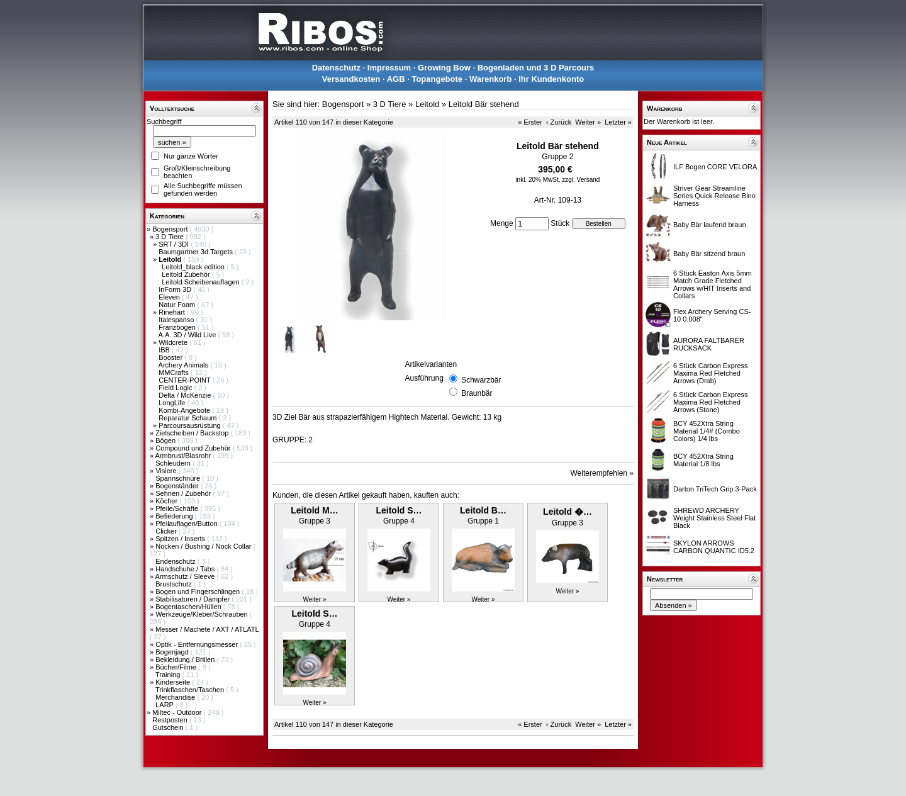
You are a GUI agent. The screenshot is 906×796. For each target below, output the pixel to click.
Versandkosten (351, 79)
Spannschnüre (178, 478)
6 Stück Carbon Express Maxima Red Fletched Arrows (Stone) (710, 402)
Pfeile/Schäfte (177, 508)
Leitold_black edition (194, 267)
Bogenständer (178, 486)
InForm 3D (176, 289)
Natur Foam (178, 304)
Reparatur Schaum (188, 418)
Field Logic (176, 387)
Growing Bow (444, 67)
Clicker (167, 531)
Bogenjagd (173, 652)
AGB (396, 79)
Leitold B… (483, 510)
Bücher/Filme (176, 667)
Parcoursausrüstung (191, 425)
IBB (165, 350)
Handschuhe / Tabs (185, 569)
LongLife (173, 402)
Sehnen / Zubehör (184, 493)
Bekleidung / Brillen (185, 659)
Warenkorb (490, 79)
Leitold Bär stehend (484, 104)
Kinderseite (173, 682)
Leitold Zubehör (187, 274)
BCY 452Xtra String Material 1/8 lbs (703, 460)
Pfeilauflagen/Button (187, 523)
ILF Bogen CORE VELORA (715, 167)
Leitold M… (314, 510)
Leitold (427, 104)
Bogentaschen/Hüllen (189, 606)
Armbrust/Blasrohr (184, 455)
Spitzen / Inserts (181, 538)
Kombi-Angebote (185, 410)
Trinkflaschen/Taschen (190, 689)
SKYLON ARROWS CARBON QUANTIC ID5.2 (713, 546)
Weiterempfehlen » (602, 473)
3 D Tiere (170, 236)
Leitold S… (399, 510)
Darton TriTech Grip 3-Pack (715, 489)
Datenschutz (336, 67)
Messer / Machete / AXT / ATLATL (207, 629)
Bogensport (170, 229)
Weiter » (588, 122)
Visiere (166, 470)
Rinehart (173, 312)
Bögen (166, 440)
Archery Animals (185, 365)
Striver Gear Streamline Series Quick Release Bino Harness (714, 195)
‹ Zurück (558, 122)
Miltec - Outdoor (177, 712)
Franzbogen (178, 327)
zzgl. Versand (581, 179)
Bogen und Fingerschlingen (198, 591)
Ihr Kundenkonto (551, 79)
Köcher (167, 501)
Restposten (170, 720)
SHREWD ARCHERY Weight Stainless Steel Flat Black (714, 518)
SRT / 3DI (175, 244)
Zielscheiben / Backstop (192, 433)
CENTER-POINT (185, 380)
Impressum (389, 67)
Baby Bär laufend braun (709, 224)
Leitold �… (567, 512)
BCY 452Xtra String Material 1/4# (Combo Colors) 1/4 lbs (706, 431)
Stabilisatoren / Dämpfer (193, 599)
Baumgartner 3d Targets (197, 251)
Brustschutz (174, 584)
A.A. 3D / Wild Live (188, 335)
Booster (171, 357)
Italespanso (177, 319)
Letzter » (618, 122)
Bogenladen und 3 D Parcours (536, 67)
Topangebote (436, 79)
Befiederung (174, 516)
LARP (165, 705)
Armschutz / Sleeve (186, 576)
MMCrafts (175, 372)
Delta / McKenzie (186, 395)
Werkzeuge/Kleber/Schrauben (202, 614)
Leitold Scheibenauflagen (202, 282)
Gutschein (169, 727)
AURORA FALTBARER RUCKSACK (708, 344)
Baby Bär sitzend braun (709, 253)
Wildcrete (174, 342)
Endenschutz (176, 561)
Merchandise (176, 697)
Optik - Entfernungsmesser (197, 644)
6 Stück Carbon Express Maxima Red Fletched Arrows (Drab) (710, 373)
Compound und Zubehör (193, 448)
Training (168, 674)
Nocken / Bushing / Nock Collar (204, 546)
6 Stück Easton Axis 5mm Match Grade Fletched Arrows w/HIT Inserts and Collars (712, 284)
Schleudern (174, 463)
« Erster (530, 122)
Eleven (170, 297)
